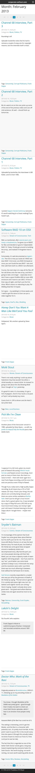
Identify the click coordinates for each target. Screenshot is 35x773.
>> (23, 17)
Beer (7, 409)
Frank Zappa (9, 362)
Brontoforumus (21, 690)
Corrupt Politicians (20, 84)
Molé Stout (7, 367)
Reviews (17, 759)
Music (12, 32)
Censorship (9, 84)
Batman (8, 600)
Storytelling (5, 603)
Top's (15, 387)
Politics (16, 32)
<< (4, 17)
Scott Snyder (24, 600)
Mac (17, 302)
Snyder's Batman (11, 524)
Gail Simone (5, 575)
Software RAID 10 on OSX (16, 229)
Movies (12, 373)
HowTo (12, 302)
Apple (7, 302)
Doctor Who (9, 759)
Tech (29, 236)
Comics (12, 531)
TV (21, 32)
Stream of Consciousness (18, 236)
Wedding (22, 302)
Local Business (14, 409)
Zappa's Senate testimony (16, 211)
